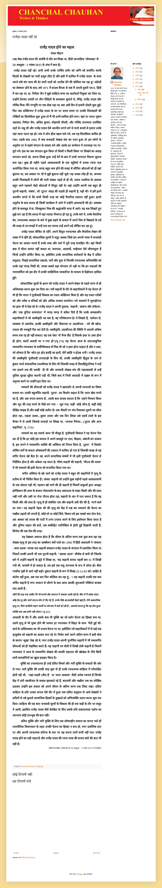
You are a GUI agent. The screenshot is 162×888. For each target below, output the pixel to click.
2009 (137, 115)
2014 (137, 83)
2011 (137, 108)
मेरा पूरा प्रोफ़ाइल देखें (118, 220)
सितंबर (140, 99)
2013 (137, 86)
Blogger (80, 874)
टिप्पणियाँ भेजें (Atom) (27, 858)
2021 (137, 79)
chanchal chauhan (118, 83)
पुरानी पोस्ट (96, 853)
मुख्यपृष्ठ (56, 853)
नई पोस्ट (16, 853)
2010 (137, 111)
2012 (137, 104)
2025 (137, 68)
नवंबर (140, 89)
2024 (137, 72)
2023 (137, 75)
